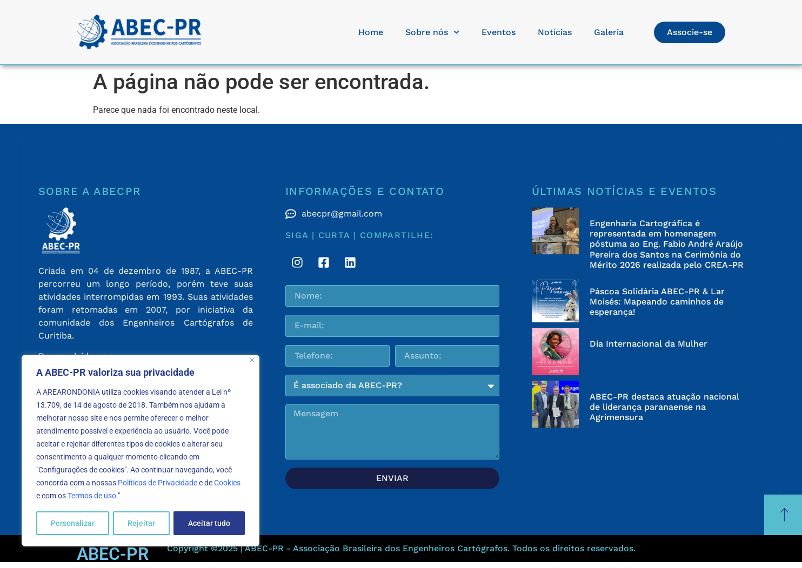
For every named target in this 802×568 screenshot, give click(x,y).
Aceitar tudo (209, 523)
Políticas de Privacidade (157, 483)
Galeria (609, 32)
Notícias (555, 32)
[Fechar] (252, 360)
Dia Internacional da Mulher (648, 344)
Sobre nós (432, 32)
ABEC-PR (113, 554)
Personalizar (73, 523)
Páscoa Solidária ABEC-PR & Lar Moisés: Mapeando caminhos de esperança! (657, 301)
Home (370, 32)
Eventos (499, 32)
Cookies (227, 483)
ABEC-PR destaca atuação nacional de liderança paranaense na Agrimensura (664, 406)
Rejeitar (141, 523)
